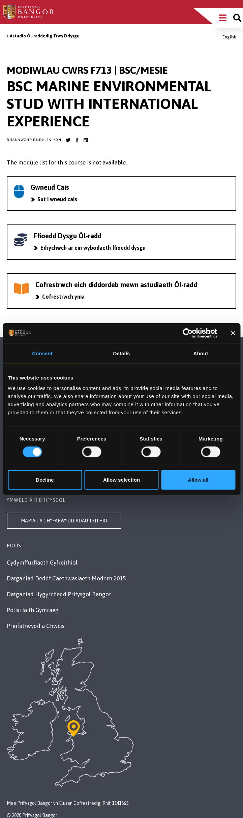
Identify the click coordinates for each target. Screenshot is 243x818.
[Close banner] (233, 333)
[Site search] (237, 18)
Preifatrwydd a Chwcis (35, 626)
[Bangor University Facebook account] (77, 140)
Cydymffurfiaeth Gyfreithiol (42, 562)
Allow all (198, 480)
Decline (45, 480)
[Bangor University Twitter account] (68, 140)
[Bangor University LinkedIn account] (86, 140)
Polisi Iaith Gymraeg (33, 610)
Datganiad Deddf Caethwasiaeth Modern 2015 (66, 578)
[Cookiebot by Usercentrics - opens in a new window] (187, 333)
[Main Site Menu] (222, 18)
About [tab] (200, 353)
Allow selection (121, 480)
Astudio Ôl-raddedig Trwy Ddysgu (45, 35)
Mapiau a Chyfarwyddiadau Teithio (64, 520)
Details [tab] (121, 353)
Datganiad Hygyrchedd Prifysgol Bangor (59, 594)
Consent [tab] (42, 353)
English (229, 37)
